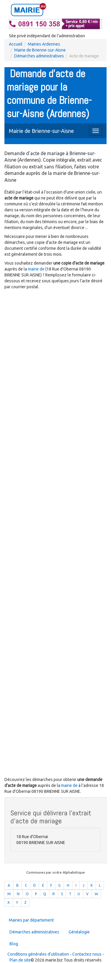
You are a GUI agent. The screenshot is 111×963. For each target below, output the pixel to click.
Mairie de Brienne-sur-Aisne (40, 50)
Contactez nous (87, 954)
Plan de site (20, 960)
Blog (13, 943)
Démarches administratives (39, 56)
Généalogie (79, 932)
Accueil (15, 44)
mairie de (36, 269)
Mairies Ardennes (44, 44)
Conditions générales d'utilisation (38, 954)
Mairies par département (31, 920)
